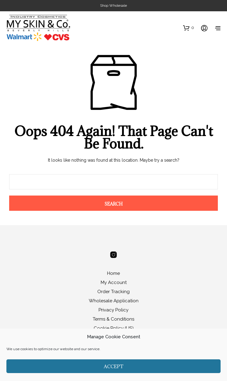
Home (113, 273)
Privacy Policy (113, 310)
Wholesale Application (114, 301)
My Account (114, 282)
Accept (114, 366)
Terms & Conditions (113, 319)
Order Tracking (113, 291)
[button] (188, 28)
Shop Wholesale (113, 5)
